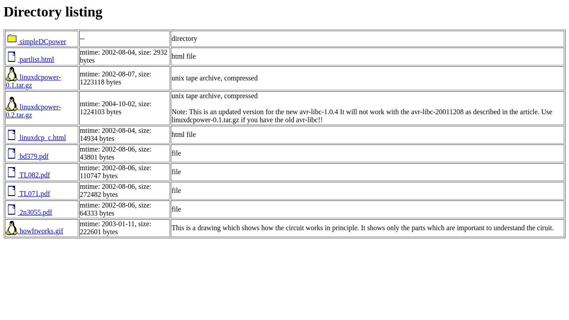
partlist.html (30, 59)
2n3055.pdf (29, 212)
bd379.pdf (27, 156)
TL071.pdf (28, 193)
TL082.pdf (28, 175)
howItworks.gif (34, 231)
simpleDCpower (36, 41)
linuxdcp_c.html (36, 137)
